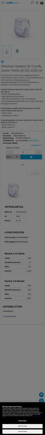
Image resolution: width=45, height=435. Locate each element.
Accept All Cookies (22, 431)
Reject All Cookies (22, 426)
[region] (22, 418)
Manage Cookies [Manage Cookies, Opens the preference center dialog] (22, 420)
